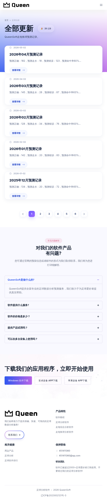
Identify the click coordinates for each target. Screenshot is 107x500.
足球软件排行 (11, 460)
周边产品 (9, 450)
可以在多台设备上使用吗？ (23, 338)
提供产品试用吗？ (18, 327)
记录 (46, 28)
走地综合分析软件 (64, 427)
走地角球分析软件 (64, 432)
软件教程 (60, 417)
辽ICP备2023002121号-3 (53, 495)
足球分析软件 (62, 422)
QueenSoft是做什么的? (21, 279)
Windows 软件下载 (18, 380)
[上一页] (23, 214)
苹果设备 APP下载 (77, 380)
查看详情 (18, 70)
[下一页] (84, 214)
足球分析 (9, 455)
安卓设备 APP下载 (48, 380)
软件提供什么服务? (18, 305)
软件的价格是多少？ (19, 316)
